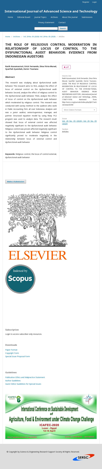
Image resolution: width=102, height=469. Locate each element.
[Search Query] (46, 28)
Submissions (87, 17)
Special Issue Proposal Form (17, 356)
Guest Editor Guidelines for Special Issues (23, 384)
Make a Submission (15, 181)
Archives (54, 17)
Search (63, 28)
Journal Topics (40, 17)
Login (94, 2)
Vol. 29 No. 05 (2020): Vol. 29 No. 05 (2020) (39, 36)
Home (10, 17)
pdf (65, 67)
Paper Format (11, 350)
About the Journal (69, 17)
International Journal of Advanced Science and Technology (51, 11)
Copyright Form (12, 353)
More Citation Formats (72, 110)
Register (85, 2)
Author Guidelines (13, 380)
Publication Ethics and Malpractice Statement (25, 377)
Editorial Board (23, 17)
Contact (62, 22)
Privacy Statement (46, 22)
